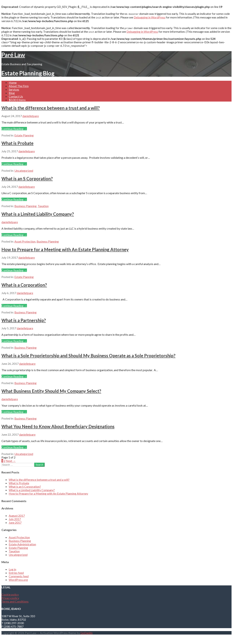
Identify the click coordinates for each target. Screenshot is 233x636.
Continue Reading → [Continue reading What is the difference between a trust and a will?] (14, 128)
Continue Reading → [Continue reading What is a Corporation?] (14, 305)
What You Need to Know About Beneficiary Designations (57, 426)
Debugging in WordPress (149, 17)
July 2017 (15, 519)
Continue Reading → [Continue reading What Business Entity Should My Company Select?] (14, 412)
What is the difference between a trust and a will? (50, 108)
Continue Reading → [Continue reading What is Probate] (14, 164)
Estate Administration (22, 544)
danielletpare (30, 116)
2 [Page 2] (4, 460)
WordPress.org (18, 579)
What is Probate (17, 143)
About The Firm (19, 86)
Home (13, 82)
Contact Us (16, 96)
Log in (12, 569)
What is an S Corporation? (27, 178)
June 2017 (15, 522)
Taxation (43, 206)
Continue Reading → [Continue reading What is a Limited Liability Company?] (14, 235)
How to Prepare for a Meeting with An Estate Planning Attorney (65, 249)
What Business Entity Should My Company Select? (51, 391)
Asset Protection (24, 241)
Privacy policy (10, 598)
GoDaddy (86, 633)
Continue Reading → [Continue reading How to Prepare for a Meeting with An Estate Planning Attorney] (14, 270)
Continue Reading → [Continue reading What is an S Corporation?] (14, 199)
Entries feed (16, 572)
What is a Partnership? (23, 320)
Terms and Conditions (15, 601)
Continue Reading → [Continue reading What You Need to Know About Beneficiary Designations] (14, 447)
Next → (11, 460)
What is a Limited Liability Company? (37, 214)
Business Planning (25, 206)
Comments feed (19, 576)
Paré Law (13, 54)
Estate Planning (24, 135)
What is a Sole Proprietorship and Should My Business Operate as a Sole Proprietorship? (88, 355)
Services (14, 89)
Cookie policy (10, 594)
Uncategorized (23, 170)
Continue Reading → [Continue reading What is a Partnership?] (14, 341)
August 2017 (17, 515)
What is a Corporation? (24, 284)
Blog (12, 93)
